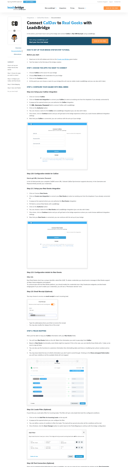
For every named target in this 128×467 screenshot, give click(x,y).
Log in (111, 2)
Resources (81, 8)
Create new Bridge (63, 59)
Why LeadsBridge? (50, 8)
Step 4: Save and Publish (14, 88)
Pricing (72, 8)
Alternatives (17, 54)
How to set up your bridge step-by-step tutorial (13, 67)
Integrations (62, 8)
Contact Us (117, 2)
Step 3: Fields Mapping (14, 84)
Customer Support (102, 2)
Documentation (16, 51)
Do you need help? (13, 91)
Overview (18, 48)
